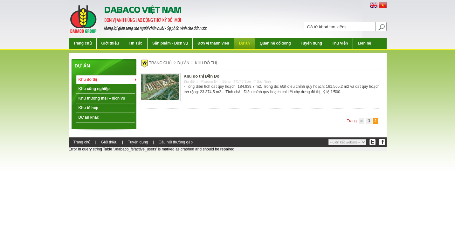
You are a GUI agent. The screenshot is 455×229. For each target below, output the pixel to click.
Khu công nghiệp (94, 89)
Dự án (244, 43)
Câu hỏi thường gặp (176, 142)
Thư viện (340, 43)
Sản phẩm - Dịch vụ (170, 43)
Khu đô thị (88, 79)
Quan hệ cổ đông (275, 43)
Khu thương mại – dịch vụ (102, 98)
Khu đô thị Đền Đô (202, 76)
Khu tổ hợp (89, 108)
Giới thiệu (110, 43)
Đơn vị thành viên (213, 43)
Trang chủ (82, 43)
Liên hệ (364, 43)
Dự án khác (89, 117)
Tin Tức (135, 43)
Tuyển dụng (311, 43)
